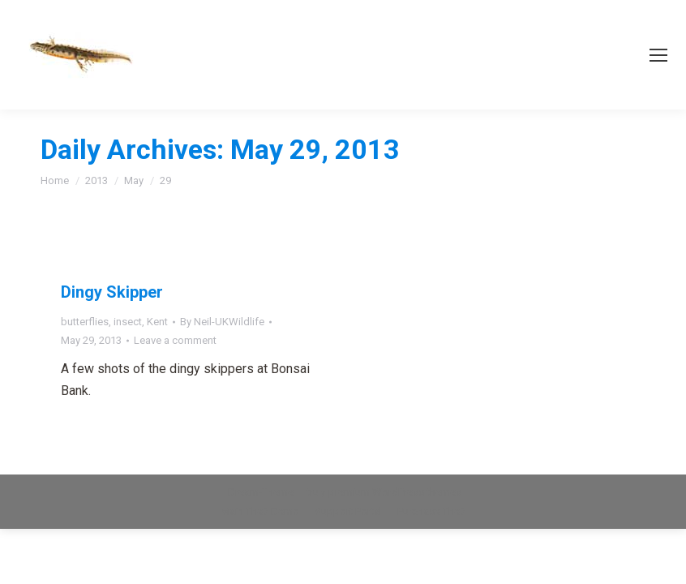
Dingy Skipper (112, 292)
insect (128, 322)
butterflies (85, 322)
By (222, 322)
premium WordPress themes (394, 492)
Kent (157, 322)
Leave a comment (175, 340)
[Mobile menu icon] (658, 55)
